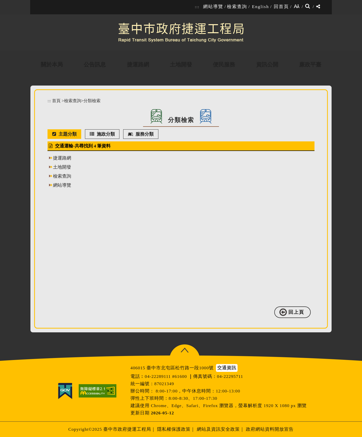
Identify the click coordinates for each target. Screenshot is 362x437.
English (260, 6)
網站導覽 (213, 6)
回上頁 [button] (296, 312)
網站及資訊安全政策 (218, 429)
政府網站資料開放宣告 (270, 429)
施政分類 (102, 134)
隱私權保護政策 (174, 429)
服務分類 (141, 134)
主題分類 (64, 134)
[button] (185, 350)
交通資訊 (226, 367)
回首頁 (281, 6)
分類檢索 (92, 100)
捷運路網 (62, 158)
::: (197, 7)
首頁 (56, 100)
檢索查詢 (237, 6)
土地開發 (62, 167)
